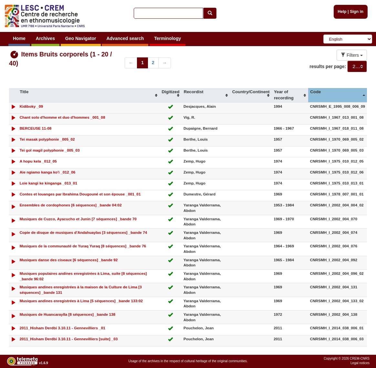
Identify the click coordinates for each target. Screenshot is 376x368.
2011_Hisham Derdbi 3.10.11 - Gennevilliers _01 (62, 328)
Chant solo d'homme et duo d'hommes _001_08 (62, 117)
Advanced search (125, 38)
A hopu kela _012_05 (38, 161)
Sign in (356, 11)
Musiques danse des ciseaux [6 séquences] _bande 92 (69, 260)
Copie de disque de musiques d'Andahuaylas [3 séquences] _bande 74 (83, 232)
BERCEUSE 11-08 (36, 128)
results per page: (327, 66)
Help (342, 11)
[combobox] (357, 66)
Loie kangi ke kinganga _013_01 (48, 183)
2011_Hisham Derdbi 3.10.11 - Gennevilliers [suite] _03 (69, 339)
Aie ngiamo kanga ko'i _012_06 (48, 172)
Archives (45, 38)
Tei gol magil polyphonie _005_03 (50, 150)
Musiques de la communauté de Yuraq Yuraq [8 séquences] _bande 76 (83, 246)
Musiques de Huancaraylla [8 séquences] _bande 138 (67, 314)
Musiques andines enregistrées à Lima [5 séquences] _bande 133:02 (81, 301)
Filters (352, 55)
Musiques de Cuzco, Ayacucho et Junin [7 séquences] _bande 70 (78, 219)
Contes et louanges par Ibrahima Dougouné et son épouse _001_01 (80, 194)
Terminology (167, 38)
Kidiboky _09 (31, 106)
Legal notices (360, 363)
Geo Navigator (80, 38)
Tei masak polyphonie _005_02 (47, 139)
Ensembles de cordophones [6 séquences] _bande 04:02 (71, 205)
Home (19, 38)
